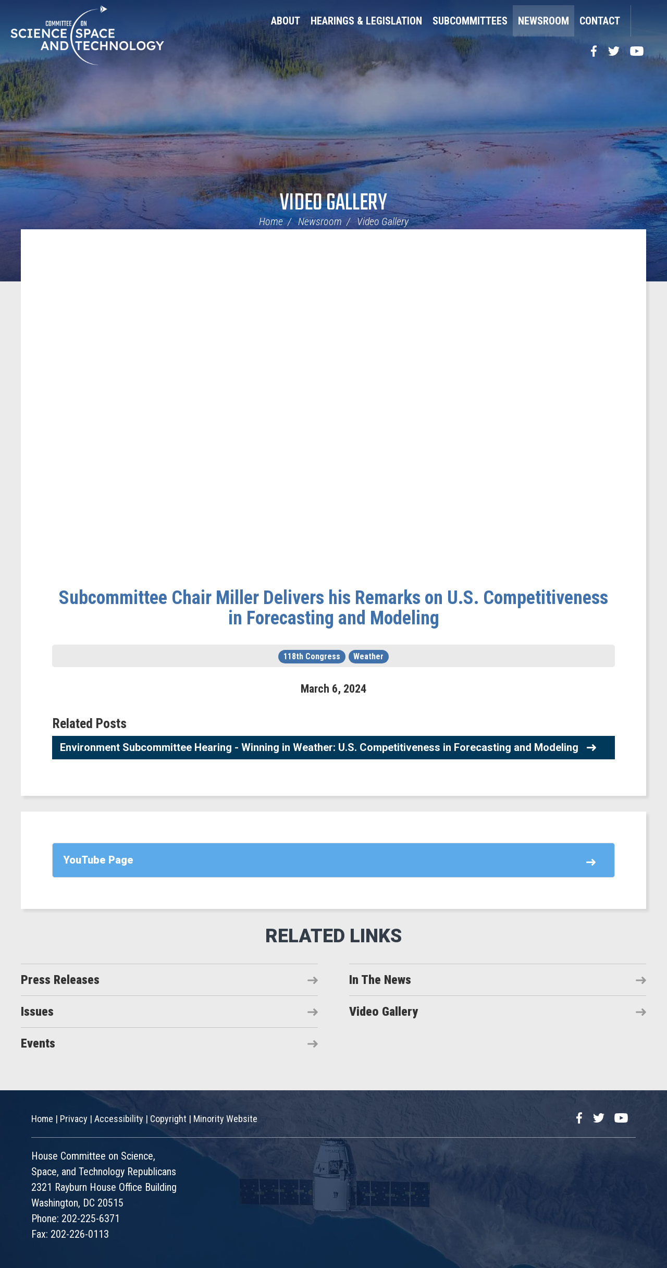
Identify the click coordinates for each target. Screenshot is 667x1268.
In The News (380, 979)
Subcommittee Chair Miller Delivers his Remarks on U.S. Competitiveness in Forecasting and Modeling (333, 608)
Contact (599, 21)
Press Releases (60, 979)
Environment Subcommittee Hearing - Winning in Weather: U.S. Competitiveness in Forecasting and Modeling (319, 747)
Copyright (168, 1118)
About (285, 21)
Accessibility (118, 1118)
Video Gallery (333, 203)
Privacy (74, 1118)
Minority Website (225, 1118)
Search (644, 20)
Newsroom (543, 21)
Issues (37, 1011)
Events (38, 1043)
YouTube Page (98, 860)
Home (271, 221)
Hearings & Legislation (366, 21)
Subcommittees (470, 21)
